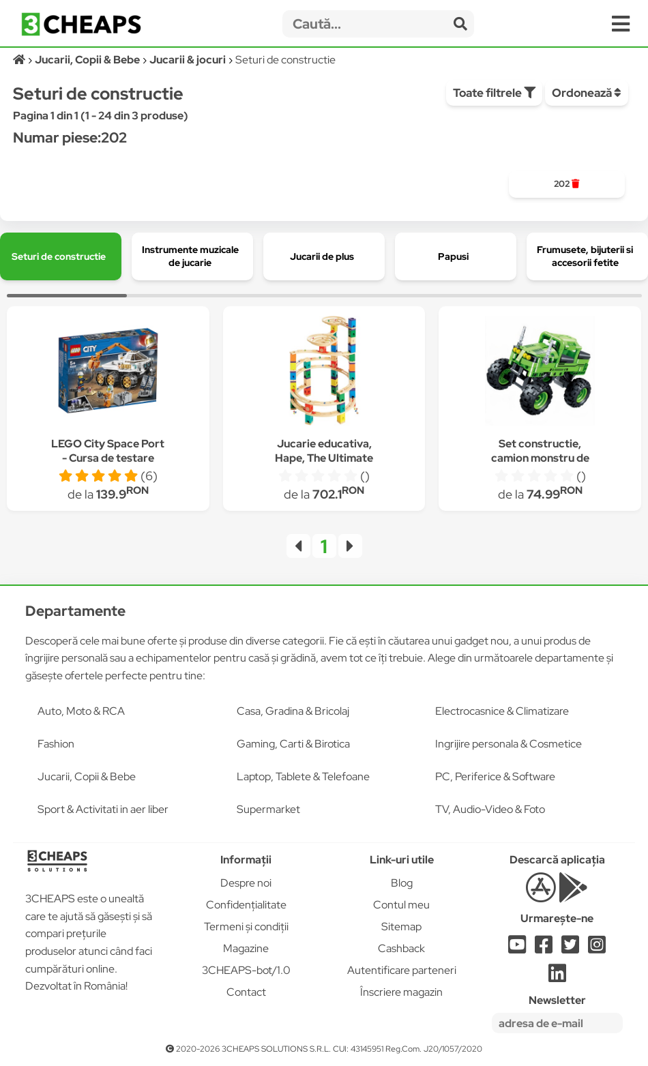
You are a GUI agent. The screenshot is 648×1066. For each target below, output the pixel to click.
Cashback (401, 948)
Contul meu (401, 905)
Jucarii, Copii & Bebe (87, 776)
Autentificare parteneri (401, 970)
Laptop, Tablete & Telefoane (303, 776)
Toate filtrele (494, 92)
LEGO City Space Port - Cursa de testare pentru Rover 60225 (107, 457)
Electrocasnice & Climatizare (502, 711)
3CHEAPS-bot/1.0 (246, 970)
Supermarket (268, 809)
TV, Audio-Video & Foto (490, 809)
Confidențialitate (246, 905)
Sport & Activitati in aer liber (103, 809)
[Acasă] (20, 60)
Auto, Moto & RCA (81, 711)
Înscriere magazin (401, 992)
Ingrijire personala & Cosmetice (508, 744)
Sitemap (401, 926)
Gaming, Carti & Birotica (293, 744)
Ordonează (586, 92)
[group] (567, 184)
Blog (402, 883)
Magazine (246, 948)
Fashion (56, 744)
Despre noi (245, 883)
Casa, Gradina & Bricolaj (293, 711)
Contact (246, 992)
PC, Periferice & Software (495, 776)
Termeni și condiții (246, 926)
